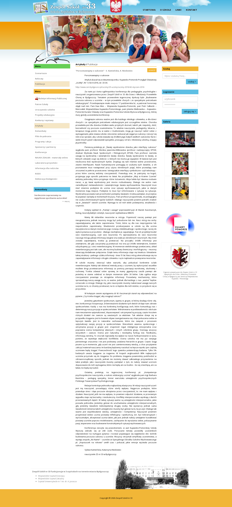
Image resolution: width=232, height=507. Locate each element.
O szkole (165, 9)
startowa (149, 9)
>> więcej (66, 201)
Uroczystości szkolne (45, 109)
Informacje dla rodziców (47, 168)
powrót (152, 70)
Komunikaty (40, 131)
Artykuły (39, 125)
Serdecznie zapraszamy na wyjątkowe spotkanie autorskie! (50, 196)
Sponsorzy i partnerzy (45, 147)
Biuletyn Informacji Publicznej (51, 98)
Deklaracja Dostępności (46, 179)
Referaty (39, 78)
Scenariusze (41, 73)
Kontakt (191, 9)
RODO (38, 173)
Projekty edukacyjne (45, 115)
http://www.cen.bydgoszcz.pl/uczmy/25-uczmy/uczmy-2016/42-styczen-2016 (110, 87)
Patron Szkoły (41, 104)
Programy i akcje (43, 141)
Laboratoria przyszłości (46, 163)
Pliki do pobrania (43, 136)
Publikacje (40, 84)
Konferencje (41, 152)
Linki (178, 9)
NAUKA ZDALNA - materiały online (51, 157)
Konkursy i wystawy (44, 120)
